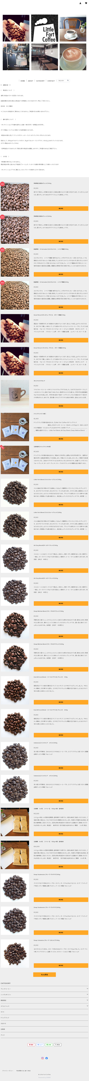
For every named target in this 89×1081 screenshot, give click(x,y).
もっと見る (44, 975)
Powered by (45, 1077)
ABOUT (30, 81)
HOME (23, 81)
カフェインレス (5, 1006)
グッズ (2, 1035)
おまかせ (3, 1023)
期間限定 (3, 1000)
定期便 (3, 1029)
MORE (61, 208)
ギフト (2, 1012)
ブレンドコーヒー (6, 989)
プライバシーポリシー (7, 1070)
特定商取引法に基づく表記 (23, 1070)
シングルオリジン (6, 994)
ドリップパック (5, 1017)
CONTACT (51, 81)
